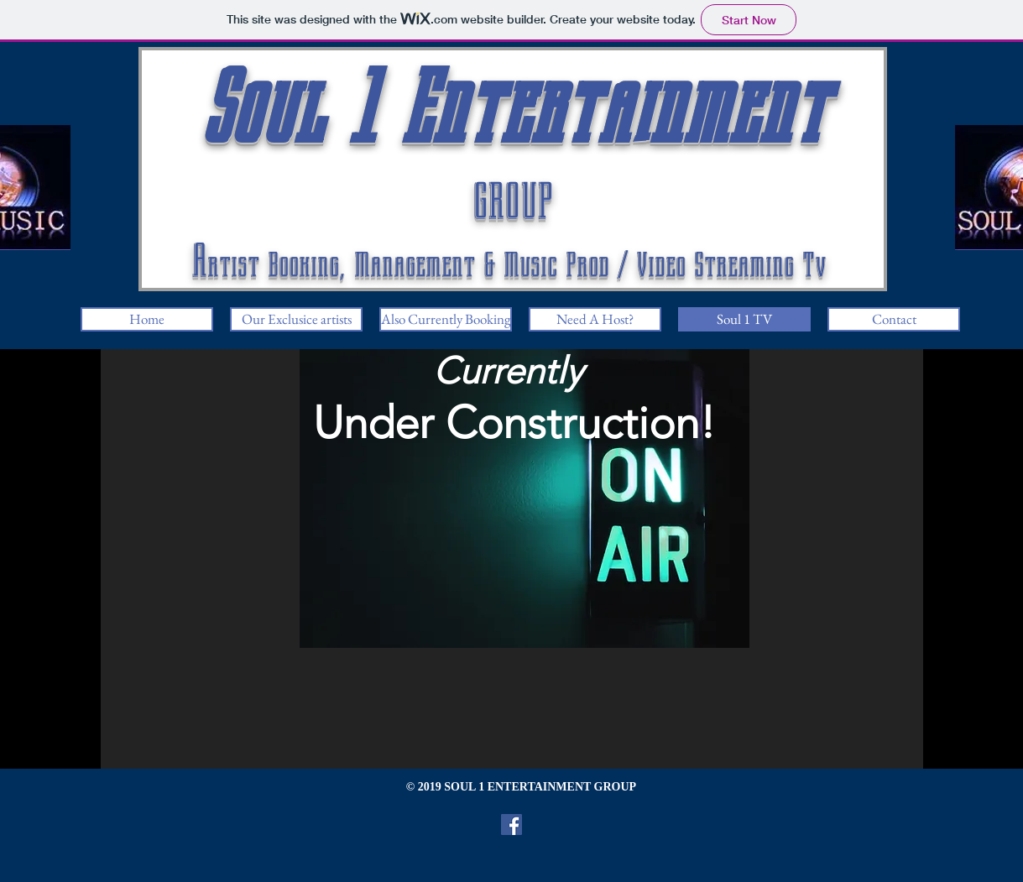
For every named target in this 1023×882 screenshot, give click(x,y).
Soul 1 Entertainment (513, 108)
